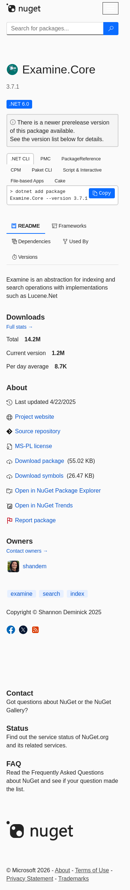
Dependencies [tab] (31, 241)
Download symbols (39, 476)
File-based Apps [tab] (27, 181)
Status (17, 728)
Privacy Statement (29, 879)
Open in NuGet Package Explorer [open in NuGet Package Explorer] (58, 491)
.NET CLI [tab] (20, 158)
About (62, 870)
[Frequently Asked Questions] (13, 764)
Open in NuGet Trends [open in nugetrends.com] (44, 505)
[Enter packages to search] (55, 28)
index (77, 594)
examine (21, 594)
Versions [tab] (25, 257)
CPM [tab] (16, 170)
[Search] (110, 28)
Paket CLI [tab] (42, 170)
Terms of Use (92, 870)
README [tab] (26, 225)
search (51, 594)
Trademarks (73, 879)
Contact (19, 693)
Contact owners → (27, 551)
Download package (39, 461)
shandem (35, 566)
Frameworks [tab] (69, 225)
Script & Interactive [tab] (82, 170)
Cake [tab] (60, 181)
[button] (102, 193)
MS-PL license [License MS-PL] (33, 446)
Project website (35, 417)
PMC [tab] (45, 158)
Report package (35, 520)
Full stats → (19, 327)
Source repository (37, 431)
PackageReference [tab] (81, 158)
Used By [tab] (75, 241)
